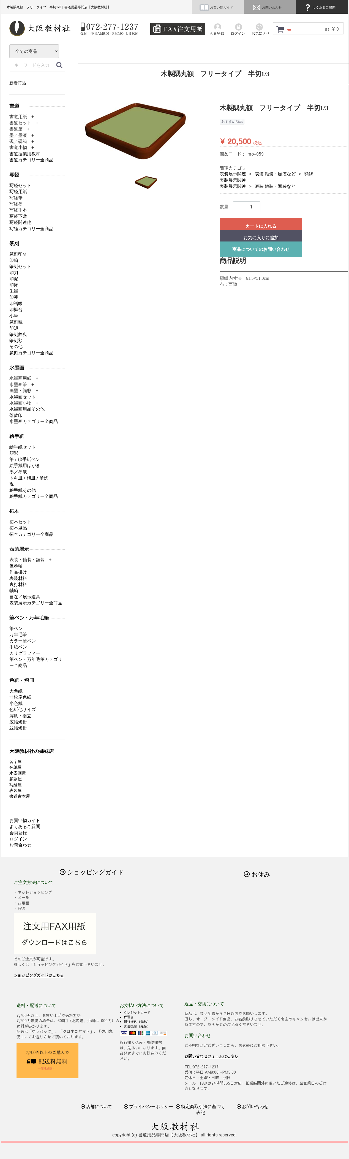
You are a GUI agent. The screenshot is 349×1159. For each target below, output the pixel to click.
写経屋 (15, 784)
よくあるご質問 (320, 7)
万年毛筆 (18, 634)
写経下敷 (18, 216)
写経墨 (16, 204)
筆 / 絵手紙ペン (24, 459)
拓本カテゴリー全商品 (31, 534)
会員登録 (18, 832)
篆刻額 (16, 340)
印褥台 (16, 309)
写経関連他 (20, 222)
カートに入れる (261, 226)
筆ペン (16, 628)
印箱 (13, 260)
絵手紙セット (22, 447)
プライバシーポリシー (148, 1106)
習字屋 (15, 761)
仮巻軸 (16, 566)
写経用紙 (18, 191)
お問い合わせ (267, 7)
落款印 (16, 415)
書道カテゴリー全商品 (31, 159)
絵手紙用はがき (24, 465)
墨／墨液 (18, 471)
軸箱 (13, 590)
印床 (13, 284)
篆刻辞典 (18, 334)
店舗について (97, 1106)
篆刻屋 (15, 779)
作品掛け (18, 572)
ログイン (18, 839)
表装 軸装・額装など (275, 174)
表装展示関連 (233, 174)
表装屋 (15, 790)
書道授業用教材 (24, 153)
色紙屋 (15, 767)
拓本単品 (18, 528)
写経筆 (16, 197)
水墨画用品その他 (27, 409)
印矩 (13, 328)
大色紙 (16, 691)
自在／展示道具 (24, 596)
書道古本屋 (19, 796)
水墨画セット (22, 397)
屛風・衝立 (20, 715)
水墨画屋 (17, 773)
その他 (16, 346)
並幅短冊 (18, 728)
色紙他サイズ (22, 709)
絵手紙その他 (22, 490)
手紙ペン (18, 647)
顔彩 (13, 453)
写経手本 (18, 210)
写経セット (20, 185)
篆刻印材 (18, 254)
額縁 (308, 174)
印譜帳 (16, 303)
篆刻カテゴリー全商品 (31, 352)
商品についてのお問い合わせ (261, 249)
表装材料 (18, 578)
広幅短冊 (18, 721)
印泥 (13, 278)
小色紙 (16, 703)
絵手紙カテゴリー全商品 (33, 496)
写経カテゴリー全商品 (31, 228)
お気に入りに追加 (261, 237)
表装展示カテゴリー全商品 (35, 603)
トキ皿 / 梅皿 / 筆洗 (28, 478)
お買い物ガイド (216, 7)
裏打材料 (18, 584)
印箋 (13, 297)
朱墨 (13, 291)
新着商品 (17, 82)
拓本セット (20, 522)
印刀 (13, 272)
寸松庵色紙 (20, 697)
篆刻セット (20, 266)
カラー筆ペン (22, 641)
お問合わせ (20, 845)
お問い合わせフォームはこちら (211, 1055)
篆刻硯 (16, 322)
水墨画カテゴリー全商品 (33, 421)
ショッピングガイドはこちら (39, 975)
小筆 (13, 315)
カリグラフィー (24, 653)
